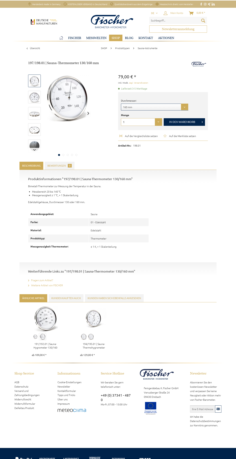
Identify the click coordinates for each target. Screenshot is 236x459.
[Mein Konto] (173, 13)
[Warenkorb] (197, 13)
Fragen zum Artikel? (40, 280)
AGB (16, 382)
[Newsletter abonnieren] (218, 409)
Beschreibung (31, 165)
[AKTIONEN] (166, 38)
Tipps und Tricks (66, 395)
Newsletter (64, 386)
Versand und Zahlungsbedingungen (27, 393)
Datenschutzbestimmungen (205, 421)
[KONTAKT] (146, 38)
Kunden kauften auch (66, 298)
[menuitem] (178, 20)
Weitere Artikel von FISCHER (45, 285)
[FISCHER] (75, 38)
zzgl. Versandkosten (138, 82)
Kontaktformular (67, 391)
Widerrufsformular (24, 403)
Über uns (63, 399)
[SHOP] (115, 38)
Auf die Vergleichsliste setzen (138, 136)
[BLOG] (129, 38)
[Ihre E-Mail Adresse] (202, 409)
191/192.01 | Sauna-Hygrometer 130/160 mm (45, 345)
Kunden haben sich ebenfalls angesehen (114, 298)
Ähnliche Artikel (33, 298)
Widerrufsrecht (22, 399)
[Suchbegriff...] (178, 20)
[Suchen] (203, 20)
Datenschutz (21, 386)
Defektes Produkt (24, 408)
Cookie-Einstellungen (69, 382)
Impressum (64, 403)
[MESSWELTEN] (96, 38)
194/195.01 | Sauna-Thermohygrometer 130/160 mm (94, 345)
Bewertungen (59, 165)
